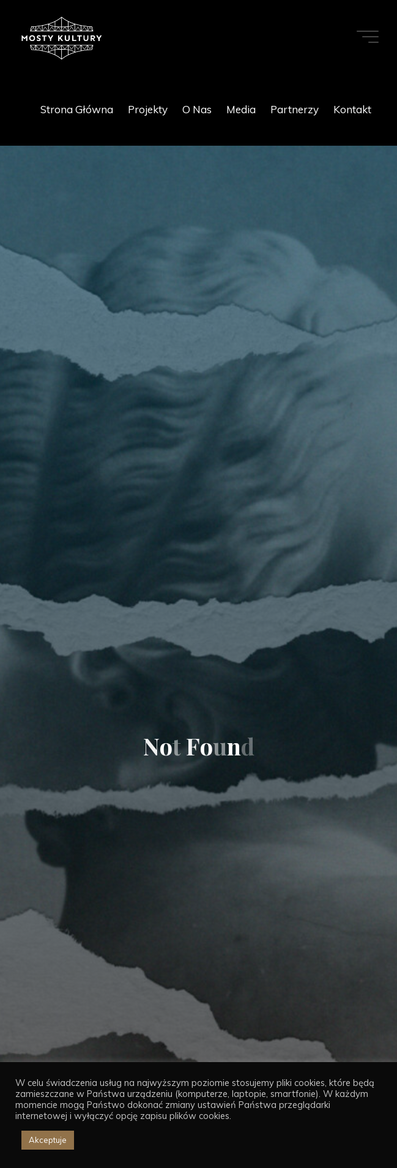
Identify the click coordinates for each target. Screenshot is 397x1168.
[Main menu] (368, 37)
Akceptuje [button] (48, 1140)
